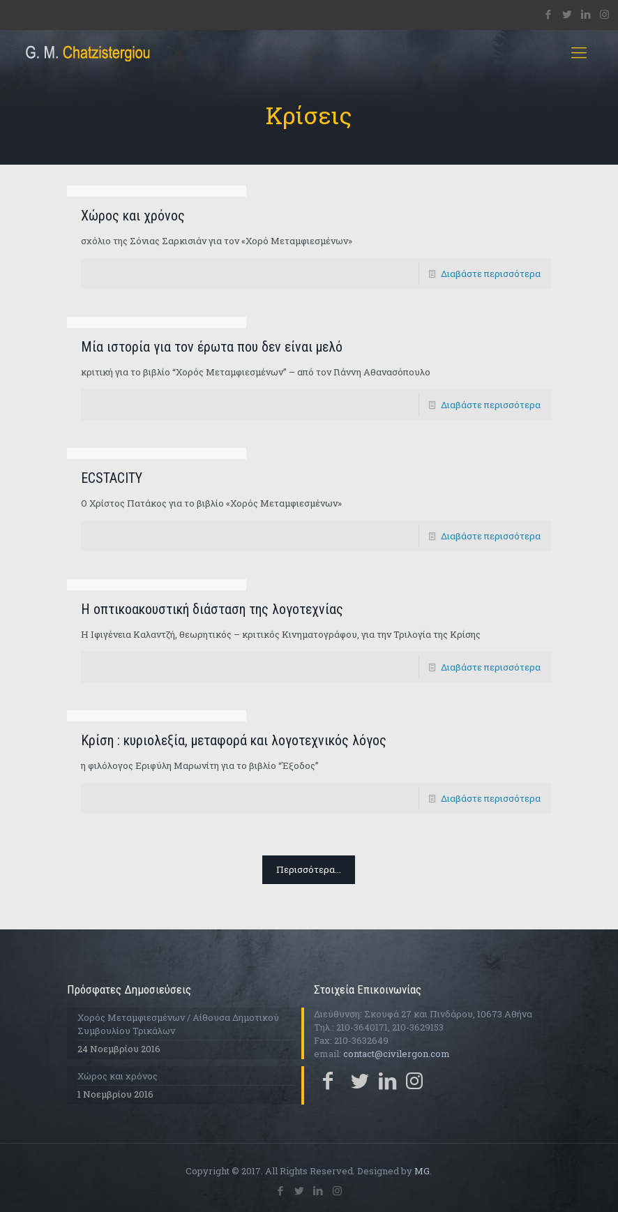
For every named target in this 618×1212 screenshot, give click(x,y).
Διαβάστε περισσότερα (491, 273)
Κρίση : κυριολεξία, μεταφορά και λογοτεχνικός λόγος (233, 740)
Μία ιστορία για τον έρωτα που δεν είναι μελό (211, 346)
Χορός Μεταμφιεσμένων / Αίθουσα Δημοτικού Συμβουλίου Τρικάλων (178, 1024)
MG (422, 1171)
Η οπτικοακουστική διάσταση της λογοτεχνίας (212, 609)
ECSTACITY (111, 478)
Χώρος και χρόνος (133, 215)
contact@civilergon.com (396, 1053)
